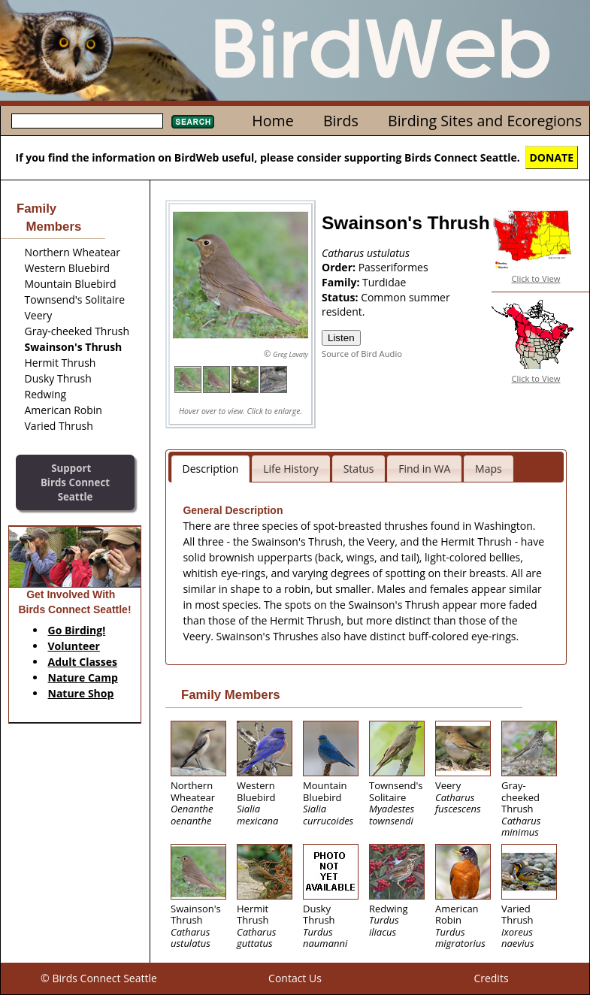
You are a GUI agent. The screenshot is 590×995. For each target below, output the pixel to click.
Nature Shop (81, 693)
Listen (341, 337)
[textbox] (87, 121)
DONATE (552, 157)
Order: (340, 267)
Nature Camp (83, 677)
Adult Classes (83, 662)
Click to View (536, 278)
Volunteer (74, 646)
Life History (291, 468)
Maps (488, 468)
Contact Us (295, 978)
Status (358, 468)
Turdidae (384, 282)
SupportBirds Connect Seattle (75, 482)
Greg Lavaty (290, 354)
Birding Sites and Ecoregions (485, 120)
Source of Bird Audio (362, 353)
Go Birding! (77, 630)
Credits (491, 978)
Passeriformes (393, 267)
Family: (342, 282)
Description (211, 468)
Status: (341, 297)
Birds (341, 120)
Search (192, 122)
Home (272, 120)
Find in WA (424, 468)
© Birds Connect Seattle (99, 978)
